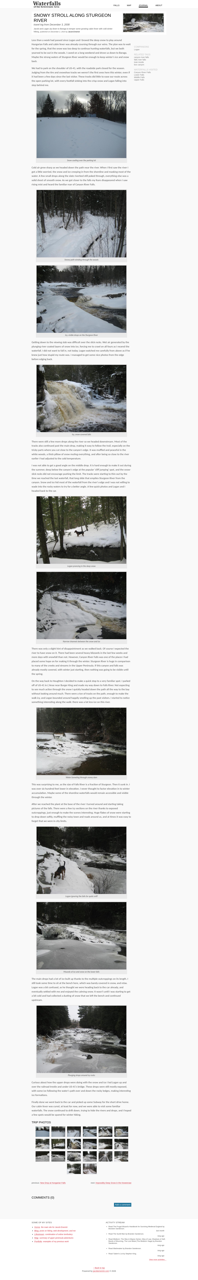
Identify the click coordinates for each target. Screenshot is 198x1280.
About (158, 5)
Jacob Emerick (74, 32)
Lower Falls (139, 75)
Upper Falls (139, 80)
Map (129, 5)
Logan (137, 49)
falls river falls (140, 60)
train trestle (139, 62)
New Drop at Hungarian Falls (53, 1183)
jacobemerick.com (101, 1271)
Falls (116, 5)
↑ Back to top (99, 1268)
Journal (143, 5)
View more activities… (157, 1260)
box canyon (139, 65)
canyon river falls (141, 57)
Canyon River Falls (142, 72)
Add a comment (122, 1205)
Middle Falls (139, 77)
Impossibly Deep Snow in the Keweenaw (113, 1183)
